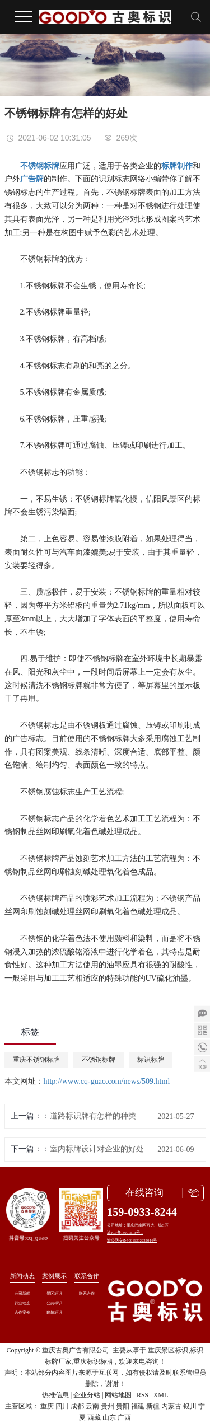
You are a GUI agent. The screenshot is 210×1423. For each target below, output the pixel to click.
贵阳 (122, 1406)
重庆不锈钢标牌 (36, 1060)
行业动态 (22, 1303)
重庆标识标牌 (93, 1361)
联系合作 (86, 1275)
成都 (77, 1406)
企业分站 (86, 1395)
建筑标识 (54, 1312)
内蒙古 (171, 1406)
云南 (92, 1406)
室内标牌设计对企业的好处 (97, 1149)
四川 (62, 1406)
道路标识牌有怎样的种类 (93, 1116)
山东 (109, 1417)
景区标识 (54, 1293)
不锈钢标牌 (98, 1060)
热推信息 (55, 1395)
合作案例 (22, 1312)
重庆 (47, 1406)
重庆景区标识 (168, 1350)
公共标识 (54, 1303)
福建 (137, 1406)
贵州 (107, 1406)
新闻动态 (22, 1275)
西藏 (94, 1417)
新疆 (153, 1406)
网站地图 (118, 1395)
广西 (124, 1417)
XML (161, 1395)
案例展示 (54, 1275)
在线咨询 (144, 1192)
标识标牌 (150, 1060)
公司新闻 (22, 1293)
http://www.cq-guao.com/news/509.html (107, 1081)
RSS (142, 1395)
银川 (190, 1406)
